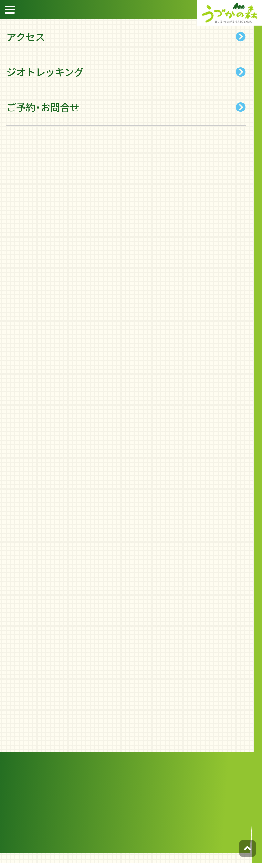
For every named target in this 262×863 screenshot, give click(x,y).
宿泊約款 (252, 87)
